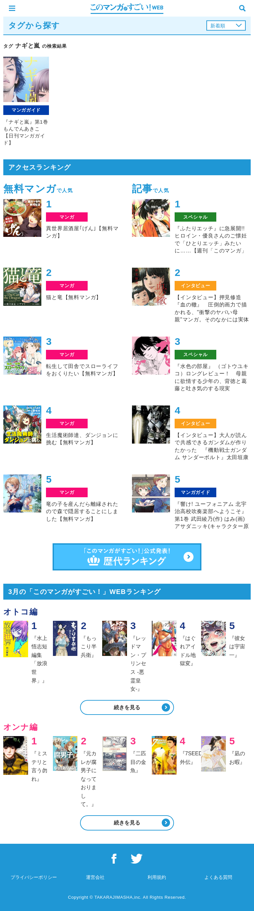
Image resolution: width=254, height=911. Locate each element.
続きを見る (127, 707)
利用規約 (157, 877)
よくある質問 (218, 877)
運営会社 (95, 877)
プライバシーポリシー (34, 877)
